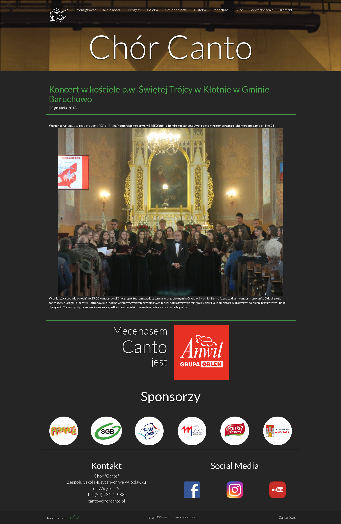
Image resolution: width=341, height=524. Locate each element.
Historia (200, 10)
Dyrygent (133, 10)
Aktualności (111, 10)
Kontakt (286, 10)
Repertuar (220, 10)
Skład (239, 10)
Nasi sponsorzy (175, 10)
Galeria (152, 10)
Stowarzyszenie (261, 10)
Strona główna (85, 10)
